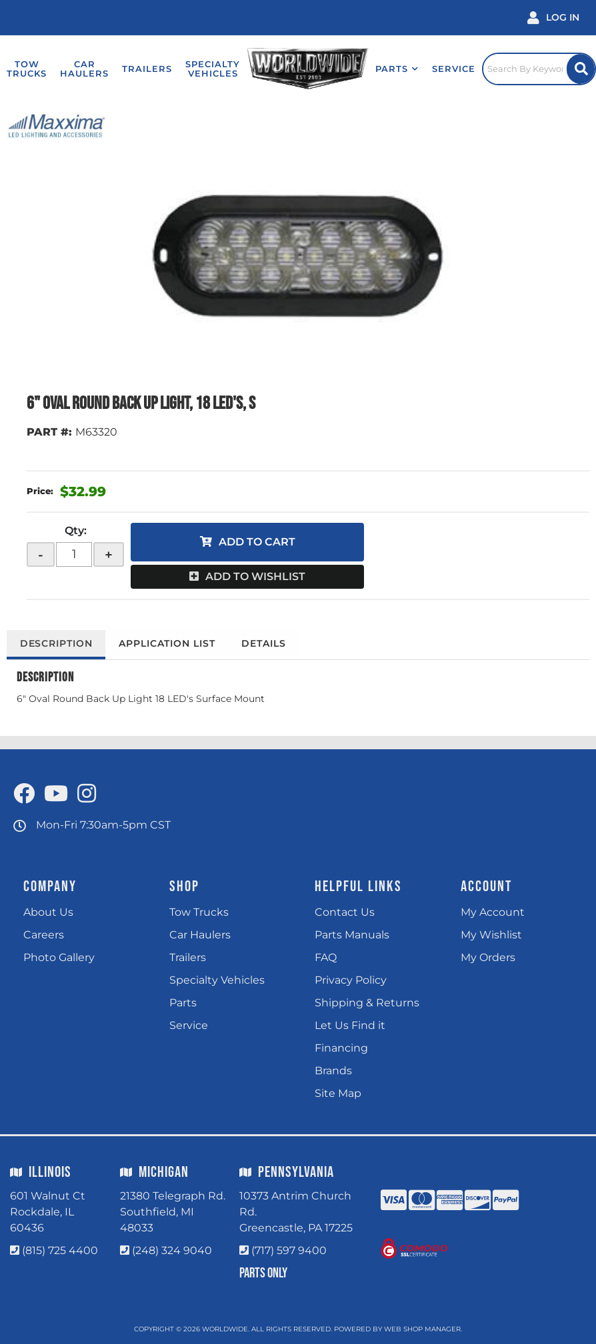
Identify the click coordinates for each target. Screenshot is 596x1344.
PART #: (49, 432)
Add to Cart (257, 541)
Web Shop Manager (422, 1329)
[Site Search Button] (580, 69)
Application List (168, 643)
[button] (393, 69)
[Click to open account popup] (553, 18)
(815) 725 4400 (60, 1250)
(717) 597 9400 (289, 1250)
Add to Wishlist (255, 576)
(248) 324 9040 (172, 1250)
